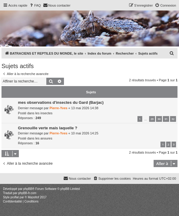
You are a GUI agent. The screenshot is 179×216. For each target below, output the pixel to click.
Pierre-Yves (59, 108)
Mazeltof (33, 197)
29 (152, 119)
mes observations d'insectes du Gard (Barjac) (61, 102)
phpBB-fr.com (27, 193)
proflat (14, 197)
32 (173, 119)
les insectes (43, 113)
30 (158, 119)
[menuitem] (35, 5)
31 (165, 119)
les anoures (43, 138)
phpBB (27, 188)
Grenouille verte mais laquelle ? (47, 128)
